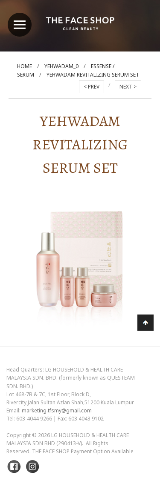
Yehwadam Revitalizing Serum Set (93, 74)
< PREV (91, 86)
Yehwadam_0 (61, 66)
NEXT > (128, 86)
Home (24, 66)
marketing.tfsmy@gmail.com (57, 410)
